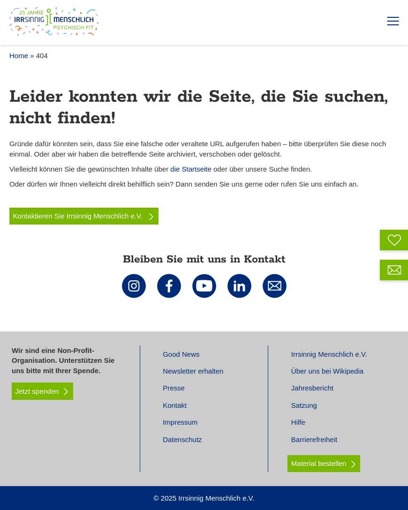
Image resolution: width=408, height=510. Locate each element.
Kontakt (175, 405)
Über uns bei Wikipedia (327, 371)
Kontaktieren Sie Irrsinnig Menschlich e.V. (84, 216)
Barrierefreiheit (314, 439)
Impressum (180, 422)
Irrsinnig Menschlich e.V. (329, 354)
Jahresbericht (312, 388)
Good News (181, 354)
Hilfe (298, 422)
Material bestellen (319, 463)
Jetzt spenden (42, 391)
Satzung (304, 405)
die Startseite (191, 169)
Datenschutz (182, 439)
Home (18, 56)
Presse (174, 388)
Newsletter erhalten (193, 371)
